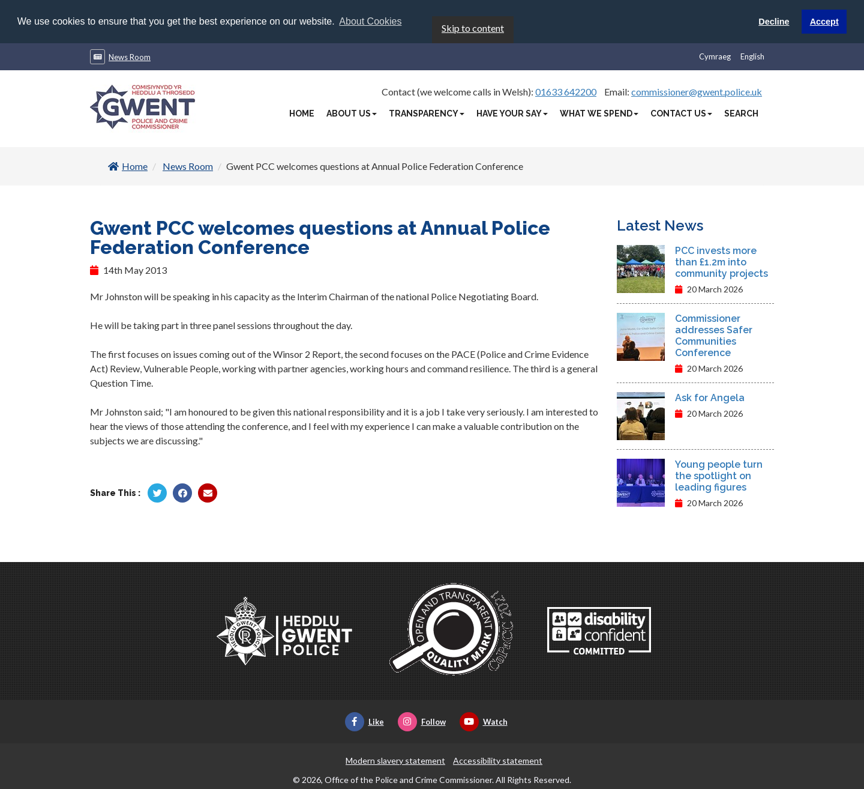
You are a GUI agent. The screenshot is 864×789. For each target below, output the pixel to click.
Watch (484, 721)
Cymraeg (715, 56)
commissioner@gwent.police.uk (696, 91)
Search (741, 113)
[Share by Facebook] (182, 492)
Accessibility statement (497, 760)
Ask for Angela (710, 397)
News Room (130, 56)
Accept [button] (824, 21)
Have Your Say (512, 113)
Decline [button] (773, 21)
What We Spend (599, 113)
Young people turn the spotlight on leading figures (719, 475)
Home (301, 113)
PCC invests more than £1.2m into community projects (721, 261)
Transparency (426, 113)
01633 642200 (565, 91)
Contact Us (681, 113)
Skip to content (473, 27)
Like (364, 721)
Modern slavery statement (395, 760)
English (752, 56)
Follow (422, 721)
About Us (351, 113)
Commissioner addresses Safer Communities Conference (713, 335)
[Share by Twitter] (157, 492)
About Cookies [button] (370, 21)
